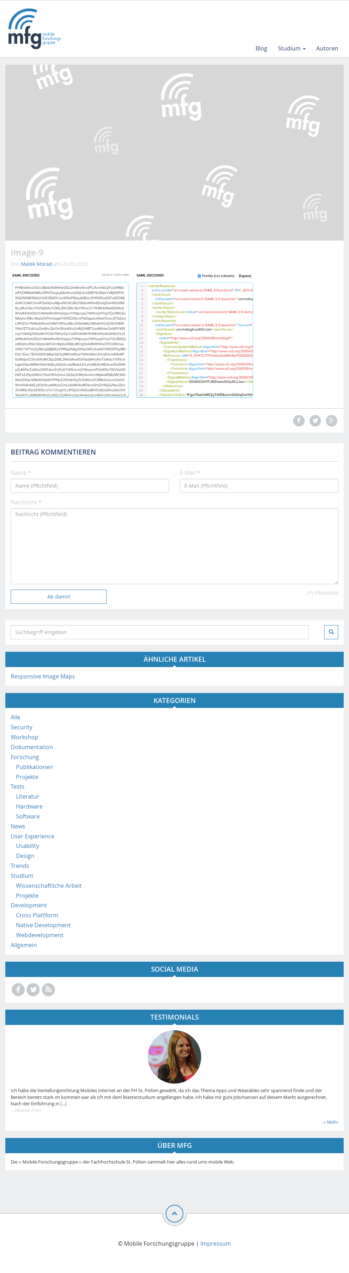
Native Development (43, 925)
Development (29, 905)
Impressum (215, 1243)
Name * (21, 473)
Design (25, 856)
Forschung (25, 757)
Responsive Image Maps (43, 676)
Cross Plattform (37, 915)
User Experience (32, 836)
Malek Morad (36, 263)
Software (28, 816)
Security (21, 727)
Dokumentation (32, 747)
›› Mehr (330, 1122)
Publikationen (34, 767)
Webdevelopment (40, 935)
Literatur (27, 796)
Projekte (27, 777)
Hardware (29, 806)
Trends (20, 866)
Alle (15, 717)
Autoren (327, 48)
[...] (62, 1103)
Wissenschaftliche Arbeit (49, 886)
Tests (18, 786)
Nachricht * (26, 502)
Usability (27, 846)
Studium (292, 48)
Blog (261, 48)
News (18, 826)
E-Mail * (190, 473)
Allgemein (24, 945)
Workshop (24, 737)
